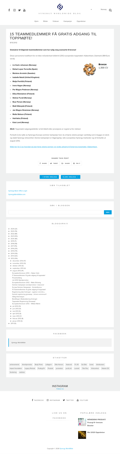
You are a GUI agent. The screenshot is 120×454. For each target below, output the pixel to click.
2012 (12, 258)
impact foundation (16, 368)
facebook (38, 400)
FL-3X (77, 365)
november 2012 (18, 263)
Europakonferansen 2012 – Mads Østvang (26, 283)
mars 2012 (16, 316)
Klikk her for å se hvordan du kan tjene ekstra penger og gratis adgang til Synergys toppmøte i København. (53, 147)
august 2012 (17, 271)
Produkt (50, 368)
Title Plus (85, 368)
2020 (13, 239)
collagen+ (48, 365)
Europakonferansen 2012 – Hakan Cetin (25, 273)
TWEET (54, 163)
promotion (59, 368)
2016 (12, 249)
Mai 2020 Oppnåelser (96, 432)
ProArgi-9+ (41, 368)
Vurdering (13, 372)
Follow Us (60, 389)
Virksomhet (95, 368)
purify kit (69, 368)
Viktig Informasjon (18, 297)
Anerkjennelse (27, 365)
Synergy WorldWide (18, 343)
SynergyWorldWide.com (16, 195)
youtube (82, 400)
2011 (12, 324)
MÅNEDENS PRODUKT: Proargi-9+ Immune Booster (96, 423)
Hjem (36, 21)
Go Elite (84, 365)
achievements (14, 365)
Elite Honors (59, 365)
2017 (12, 246)
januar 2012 (17, 321)
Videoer (56, 21)
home (91, 365)
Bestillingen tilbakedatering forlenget (24, 299)
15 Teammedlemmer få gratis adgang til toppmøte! (29, 290)
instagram (53, 400)
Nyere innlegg (49, 177)
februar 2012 (17, 319)
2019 (12, 241)
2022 (13, 234)
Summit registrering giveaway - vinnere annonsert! (29, 294)
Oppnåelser (81, 21)
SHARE (43, 163)
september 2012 (18, 268)
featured (69, 365)
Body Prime (39, 365)
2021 (12, 236)
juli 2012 (16, 306)
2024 (13, 229)
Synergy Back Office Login (17, 191)
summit (76, 368)
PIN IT (76, 163)
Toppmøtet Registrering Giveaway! (23, 301)
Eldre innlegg (70, 177)
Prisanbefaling (17, 278)
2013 (12, 256)
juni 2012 (16, 309)
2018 (12, 244)
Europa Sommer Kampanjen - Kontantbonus (27, 287)
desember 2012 (18, 261)
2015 (12, 251)
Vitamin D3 (105, 368)
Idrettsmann (100, 365)
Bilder (45, 21)
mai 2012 (16, 311)
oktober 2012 (17, 266)
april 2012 (16, 314)
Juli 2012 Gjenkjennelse (20, 280)
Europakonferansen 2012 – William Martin (26, 304)
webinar (22, 372)
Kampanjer (68, 21)
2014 (12, 254)
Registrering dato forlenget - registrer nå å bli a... (28, 292)
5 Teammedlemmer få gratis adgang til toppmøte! (28, 276)
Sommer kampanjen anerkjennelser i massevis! (28, 285)
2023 (13, 231)
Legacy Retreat (30, 368)
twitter (68, 400)
